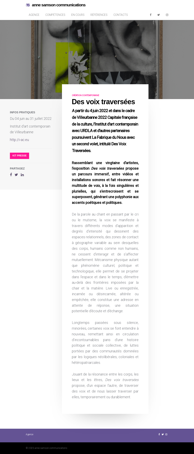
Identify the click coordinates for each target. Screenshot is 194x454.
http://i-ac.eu (19, 140)
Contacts (120, 14)
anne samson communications (56, 5)
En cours (78, 14)
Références (98, 14)
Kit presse (19, 155)
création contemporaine (85, 95)
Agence (34, 14)
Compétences (55, 14)
